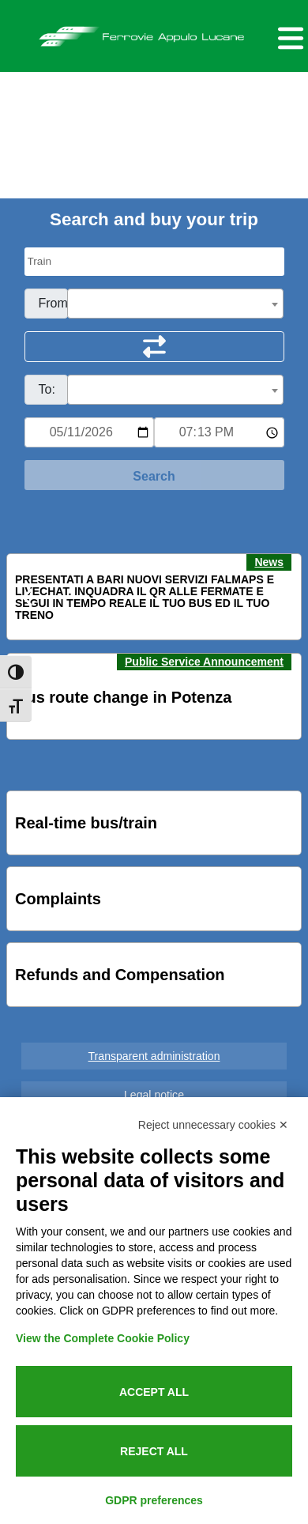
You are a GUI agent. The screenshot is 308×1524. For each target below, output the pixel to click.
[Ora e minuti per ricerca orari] (219, 432)
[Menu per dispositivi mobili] (288, 36)
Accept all (154, 1392)
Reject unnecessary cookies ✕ (213, 1124)
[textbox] (175, 304)
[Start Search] (154, 475)
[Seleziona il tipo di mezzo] (154, 261)
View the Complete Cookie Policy (103, 1338)
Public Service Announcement (204, 661)
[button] (28, 597)
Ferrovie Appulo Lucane (154, 32)
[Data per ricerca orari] (89, 432)
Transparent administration (154, 1056)
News (269, 562)
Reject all (154, 1451)
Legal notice (154, 1094)
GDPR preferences (154, 1500)
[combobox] (175, 304)
